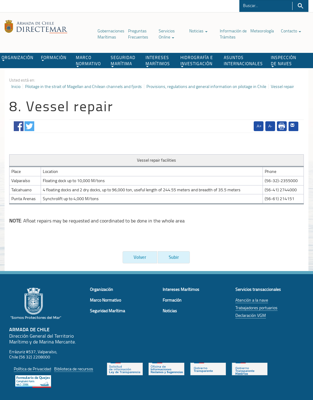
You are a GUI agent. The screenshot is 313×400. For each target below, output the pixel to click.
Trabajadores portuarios (256, 307)
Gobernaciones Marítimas (111, 34)
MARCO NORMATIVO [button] (88, 60)
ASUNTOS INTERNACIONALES (243, 60)
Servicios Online (167, 34)
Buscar (300, 6)
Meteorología (262, 31)
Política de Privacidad (32, 369)
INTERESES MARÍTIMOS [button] (157, 60)
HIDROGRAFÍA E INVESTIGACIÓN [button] (196, 60)
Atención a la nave (251, 300)
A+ (259, 126)
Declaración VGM (250, 315)
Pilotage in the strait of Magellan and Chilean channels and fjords (83, 86)
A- (270, 126)
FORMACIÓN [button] (53, 57)
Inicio (15, 86)
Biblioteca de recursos (73, 369)
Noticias (198, 31)
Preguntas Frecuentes (138, 34)
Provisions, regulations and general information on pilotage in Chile (206, 86)
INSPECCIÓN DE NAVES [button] (283, 60)
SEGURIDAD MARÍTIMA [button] (123, 60)
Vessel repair (282, 86)
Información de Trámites (233, 34)
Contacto (291, 31)
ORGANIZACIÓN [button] (17, 57)
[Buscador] (265, 5)
